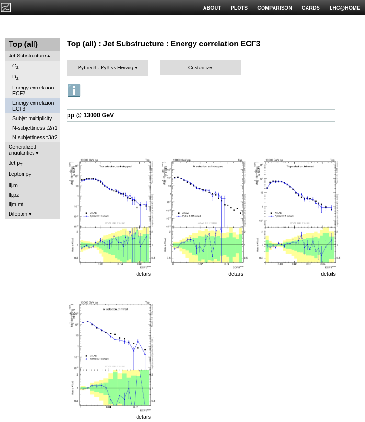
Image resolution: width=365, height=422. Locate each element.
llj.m (13, 185)
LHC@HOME (345, 8)
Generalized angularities (22, 149)
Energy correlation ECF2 (33, 90)
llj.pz (14, 195)
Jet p (16, 163)
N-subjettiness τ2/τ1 (34, 128)
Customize (200, 67)
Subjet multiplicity (32, 118)
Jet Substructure (27, 55)
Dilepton (18, 214)
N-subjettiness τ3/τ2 (34, 137)
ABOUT (212, 8)
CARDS (311, 8)
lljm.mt (16, 204)
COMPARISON (274, 8)
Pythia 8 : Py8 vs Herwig (106, 67)
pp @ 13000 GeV (90, 115)
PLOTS (239, 8)
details (143, 274)
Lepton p (20, 174)
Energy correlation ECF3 (33, 105)
